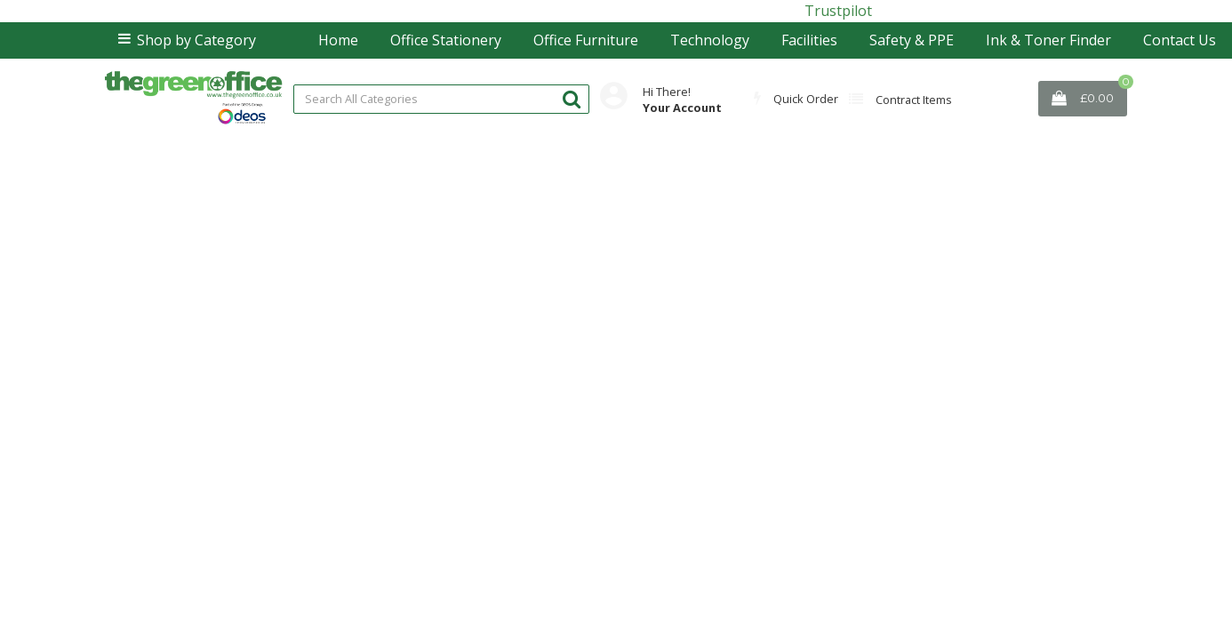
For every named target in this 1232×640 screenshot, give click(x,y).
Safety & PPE (911, 40)
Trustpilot (838, 10)
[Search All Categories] (441, 99)
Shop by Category (196, 40)
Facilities (809, 40)
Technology (709, 40)
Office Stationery (445, 40)
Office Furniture (585, 40)
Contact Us (1179, 40)
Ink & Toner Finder (1048, 40)
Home (338, 40)
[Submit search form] (571, 98)
